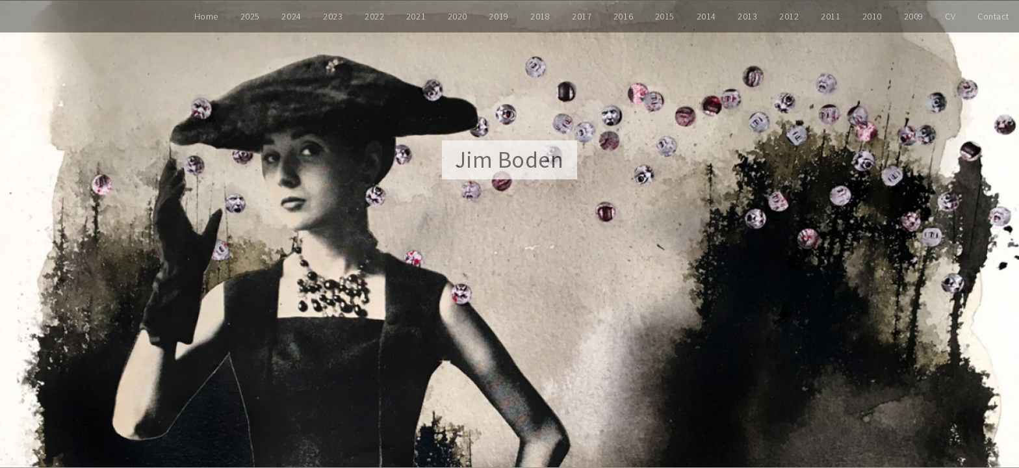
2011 (830, 16)
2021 (416, 16)
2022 (374, 16)
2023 (332, 16)
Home (206, 16)
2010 (872, 16)
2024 (291, 16)
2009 (913, 16)
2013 (747, 16)
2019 (498, 16)
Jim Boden (509, 159)
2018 (540, 16)
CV (950, 16)
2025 (250, 16)
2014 (706, 16)
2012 (789, 16)
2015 (665, 16)
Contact (993, 16)
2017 (581, 16)
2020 (457, 16)
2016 (623, 16)
